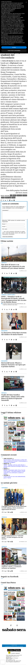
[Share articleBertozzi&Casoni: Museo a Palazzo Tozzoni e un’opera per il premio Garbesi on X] (5, 371)
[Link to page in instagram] (17, 625)
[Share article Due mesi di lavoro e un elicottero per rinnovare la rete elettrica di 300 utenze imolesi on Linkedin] (7, 273)
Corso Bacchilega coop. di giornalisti (14, 655)
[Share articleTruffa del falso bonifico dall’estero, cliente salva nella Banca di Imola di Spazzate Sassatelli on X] (5, 405)
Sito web (4, 229)
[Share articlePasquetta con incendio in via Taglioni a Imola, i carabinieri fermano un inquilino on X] (4, 571)
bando (14, 195)
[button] (26, 2)
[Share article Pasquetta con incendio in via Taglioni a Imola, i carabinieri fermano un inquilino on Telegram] (12, 571)
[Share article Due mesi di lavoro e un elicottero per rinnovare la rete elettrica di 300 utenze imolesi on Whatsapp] (12, 273)
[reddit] (12, 200)
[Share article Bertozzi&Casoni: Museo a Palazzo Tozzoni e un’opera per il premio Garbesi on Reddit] (14, 371)
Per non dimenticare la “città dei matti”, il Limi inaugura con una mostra (12, 537)
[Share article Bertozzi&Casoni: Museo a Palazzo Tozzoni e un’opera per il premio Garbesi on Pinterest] (9, 371)
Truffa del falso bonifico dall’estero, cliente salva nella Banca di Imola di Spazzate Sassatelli (12, 397)
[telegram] (14, 200)
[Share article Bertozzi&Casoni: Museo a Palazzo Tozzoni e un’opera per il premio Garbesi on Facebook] (2, 371)
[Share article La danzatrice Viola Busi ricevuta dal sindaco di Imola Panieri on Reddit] (14, 339)
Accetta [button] (14, 47)
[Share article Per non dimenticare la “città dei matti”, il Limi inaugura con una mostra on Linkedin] (6, 541)
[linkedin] (5, 200)
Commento (5, 210)
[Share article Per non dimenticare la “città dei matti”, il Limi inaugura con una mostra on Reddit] (10, 541)
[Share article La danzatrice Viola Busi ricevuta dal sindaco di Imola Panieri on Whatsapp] (12, 339)
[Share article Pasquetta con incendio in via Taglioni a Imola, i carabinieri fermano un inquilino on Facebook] (2, 571)
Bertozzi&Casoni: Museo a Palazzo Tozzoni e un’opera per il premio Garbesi (13, 364)
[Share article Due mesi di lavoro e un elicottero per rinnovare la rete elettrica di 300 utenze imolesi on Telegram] (16, 273)
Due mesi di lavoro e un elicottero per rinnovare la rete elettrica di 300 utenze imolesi (13, 266)
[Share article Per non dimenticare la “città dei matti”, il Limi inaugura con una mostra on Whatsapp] (9, 541)
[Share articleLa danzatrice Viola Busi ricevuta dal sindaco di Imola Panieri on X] (5, 339)
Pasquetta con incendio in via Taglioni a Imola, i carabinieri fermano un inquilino (11, 566)
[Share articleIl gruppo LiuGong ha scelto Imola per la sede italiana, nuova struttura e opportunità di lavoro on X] (4, 512)
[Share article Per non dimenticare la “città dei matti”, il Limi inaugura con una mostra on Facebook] (2, 541)
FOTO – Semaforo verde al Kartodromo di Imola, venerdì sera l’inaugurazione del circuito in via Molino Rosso (13, 299)
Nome (4, 224)
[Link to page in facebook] (10, 625)
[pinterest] (8, 200)
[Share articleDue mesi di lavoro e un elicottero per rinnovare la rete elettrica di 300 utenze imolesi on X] (5, 273)
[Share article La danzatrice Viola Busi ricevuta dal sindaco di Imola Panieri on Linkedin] (7, 339)
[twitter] (3, 200)
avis (11, 195)
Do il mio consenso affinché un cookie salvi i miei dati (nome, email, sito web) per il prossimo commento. (14, 233)
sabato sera (8, 197)
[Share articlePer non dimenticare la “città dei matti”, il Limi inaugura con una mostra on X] (4, 541)
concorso (19, 195)
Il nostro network (14, 653)
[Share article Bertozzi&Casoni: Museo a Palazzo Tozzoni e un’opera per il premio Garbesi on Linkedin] (7, 371)
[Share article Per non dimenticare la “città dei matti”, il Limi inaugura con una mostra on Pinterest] (7, 541)
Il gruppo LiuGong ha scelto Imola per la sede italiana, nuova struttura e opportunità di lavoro (14, 508)
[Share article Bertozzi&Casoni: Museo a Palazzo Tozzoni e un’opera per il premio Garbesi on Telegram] (16, 371)
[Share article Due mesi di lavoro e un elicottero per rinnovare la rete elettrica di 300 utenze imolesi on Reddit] (14, 273)
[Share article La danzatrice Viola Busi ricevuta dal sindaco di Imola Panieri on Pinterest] (9, 339)
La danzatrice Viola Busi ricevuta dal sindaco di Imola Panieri (14, 333)
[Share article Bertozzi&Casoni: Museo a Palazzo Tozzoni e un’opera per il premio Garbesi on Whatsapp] (12, 371)
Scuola (13, 197)
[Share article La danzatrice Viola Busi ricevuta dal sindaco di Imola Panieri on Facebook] (2, 339)
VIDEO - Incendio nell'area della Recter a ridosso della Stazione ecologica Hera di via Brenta (15, 466)
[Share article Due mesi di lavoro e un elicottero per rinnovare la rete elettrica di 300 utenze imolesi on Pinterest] (9, 273)
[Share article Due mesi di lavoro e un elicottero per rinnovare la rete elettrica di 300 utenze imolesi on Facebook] (2, 273)
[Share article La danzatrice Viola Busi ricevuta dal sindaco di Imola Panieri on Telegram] (16, 339)
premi (2, 197)
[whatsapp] (10, 200)
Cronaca (25, 195)
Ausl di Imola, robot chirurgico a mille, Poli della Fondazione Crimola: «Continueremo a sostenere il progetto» (15, 461)
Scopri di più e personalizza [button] (14, 50)
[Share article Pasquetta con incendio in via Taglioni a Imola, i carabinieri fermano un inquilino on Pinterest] (7, 571)
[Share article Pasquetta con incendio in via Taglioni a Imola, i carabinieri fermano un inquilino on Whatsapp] (9, 571)
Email (4, 226)
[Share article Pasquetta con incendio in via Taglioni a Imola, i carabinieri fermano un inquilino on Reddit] (10, 571)
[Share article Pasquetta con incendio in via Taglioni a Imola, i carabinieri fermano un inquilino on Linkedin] (6, 571)
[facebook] (1, 200)
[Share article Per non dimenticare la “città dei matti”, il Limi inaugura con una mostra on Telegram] (12, 541)
